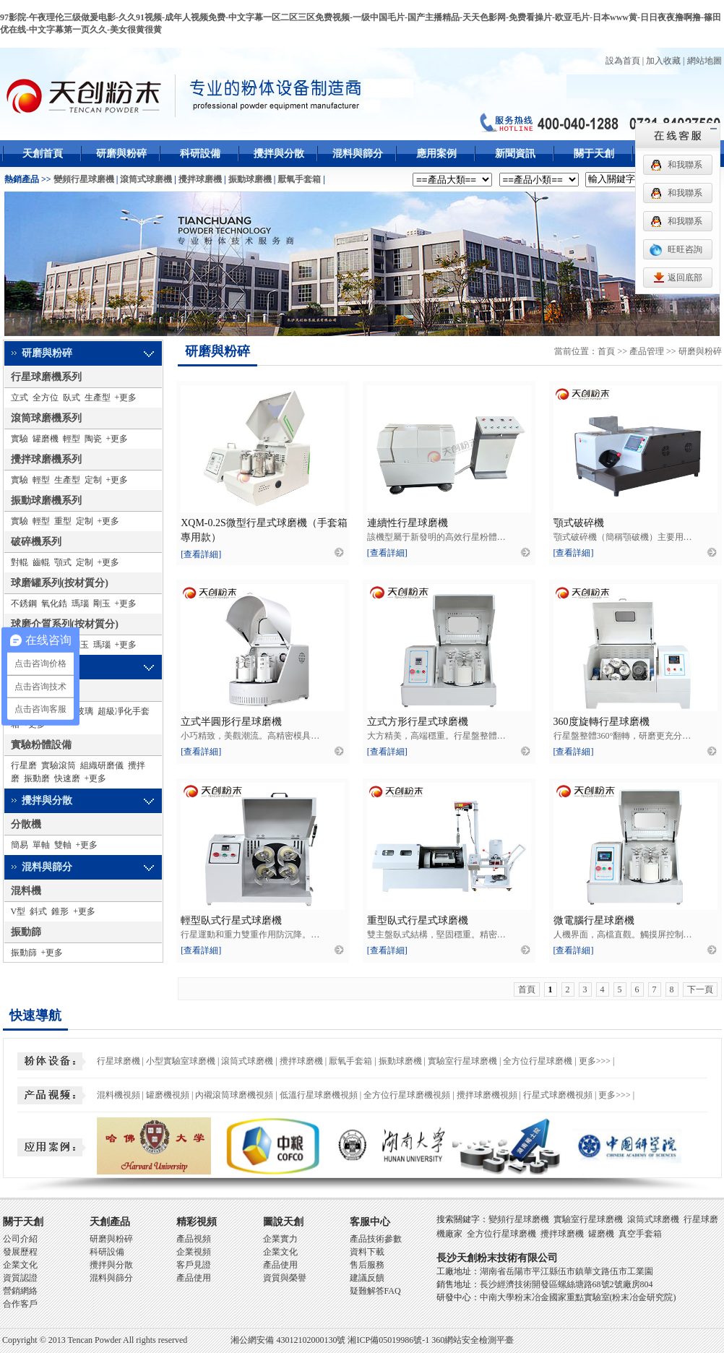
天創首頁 (42, 153)
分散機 (26, 824)
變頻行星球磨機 (83, 179)
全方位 (46, 397)
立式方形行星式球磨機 (417, 721)
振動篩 (26, 932)
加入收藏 (663, 61)
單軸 (41, 845)
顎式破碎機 (578, 522)
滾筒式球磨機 (146, 179)
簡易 (19, 845)
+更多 (126, 397)
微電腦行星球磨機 (593, 920)
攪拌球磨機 (200, 179)
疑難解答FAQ (375, 1291)
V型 (18, 911)
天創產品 (110, 1221)
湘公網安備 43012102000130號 (287, 1340)
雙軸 (63, 845)
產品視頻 (193, 1239)
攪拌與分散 (279, 153)
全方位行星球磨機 (537, 1061)
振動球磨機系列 (46, 500)
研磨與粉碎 (121, 153)
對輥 (19, 562)
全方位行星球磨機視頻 (406, 1095)
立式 (19, 397)
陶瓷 (93, 439)
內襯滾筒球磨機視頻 (234, 1095)
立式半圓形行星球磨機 (231, 721)
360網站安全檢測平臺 (472, 1340)
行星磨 (24, 765)
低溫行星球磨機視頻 (319, 1095)
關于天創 (594, 153)
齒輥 (41, 562)
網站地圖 (704, 61)
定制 (93, 480)
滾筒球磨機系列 (46, 418)
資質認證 (20, 1278)
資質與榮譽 (284, 1278)
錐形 (60, 911)
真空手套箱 (640, 1234)
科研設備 (200, 153)
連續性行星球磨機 (407, 522)
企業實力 (280, 1239)
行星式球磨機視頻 (557, 1095)
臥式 (71, 397)
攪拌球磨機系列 (46, 459)
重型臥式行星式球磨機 (417, 920)
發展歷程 (20, 1252)
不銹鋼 (24, 603)
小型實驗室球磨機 (180, 1061)
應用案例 (436, 153)
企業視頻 (193, 1252)
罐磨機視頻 (167, 1095)
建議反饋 (367, 1278)
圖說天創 (283, 1221)
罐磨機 (46, 439)
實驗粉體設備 (41, 744)
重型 (63, 521)
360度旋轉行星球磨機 (601, 721)
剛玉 (102, 603)
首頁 (606, 351)
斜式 (38, 911)
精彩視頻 (196, 1221)
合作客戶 (20, 1304)
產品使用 (193, 1278)
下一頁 (700, 989)
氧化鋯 (54, 603)
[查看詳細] (201, 554)
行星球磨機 (118, 1061)
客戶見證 (193, 1265)
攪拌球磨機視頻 (487, 1095)
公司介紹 (20, 1239)
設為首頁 (623, 61)
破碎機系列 (36, 541)
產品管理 (646, 351)
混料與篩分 (357, 153)
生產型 (98, 397)
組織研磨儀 (102, 765)
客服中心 (370, 1221)
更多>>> (595, 1061)
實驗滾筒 (58, 765)
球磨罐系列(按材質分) (59, 582)
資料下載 (367, 1252)
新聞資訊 (515, 153)
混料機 (26, 890)
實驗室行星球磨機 (462, 1061)
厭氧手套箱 (299, 179)
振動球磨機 (250, 179)
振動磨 (37, 778)
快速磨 (67, 778)
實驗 (19, 439)
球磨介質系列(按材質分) (64, 624)
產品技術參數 (376, 1239)
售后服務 (367, 1265)
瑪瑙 (80, 603)
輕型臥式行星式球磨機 (231, 920)
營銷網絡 (20, 1291)
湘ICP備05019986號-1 (388, 1340)
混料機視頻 (118, 1095)
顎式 (63, 562)
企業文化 (20, 1265)
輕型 (71, 439)
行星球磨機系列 (46, 376)
